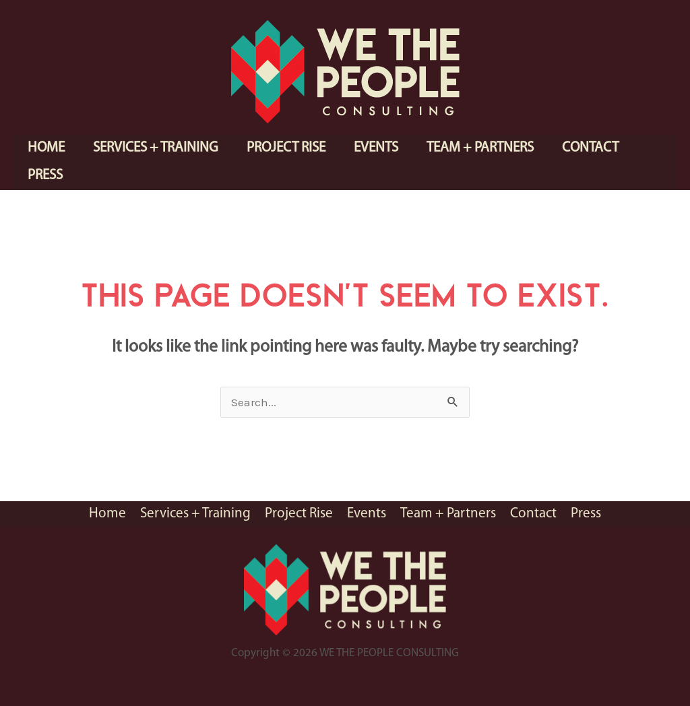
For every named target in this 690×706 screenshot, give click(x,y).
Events (376, 148)
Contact (590, 148)
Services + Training (155, 148)
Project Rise (286, 148)
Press (45, 175)
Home (46, 148)
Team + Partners (480, 148)
